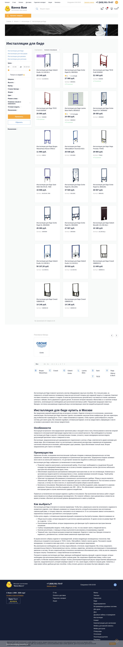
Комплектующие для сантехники (105, 623)
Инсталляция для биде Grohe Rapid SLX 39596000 (103, 109)
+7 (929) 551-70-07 (104, 2)
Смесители (97, 598)
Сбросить (19, 122)
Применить (19, 116)
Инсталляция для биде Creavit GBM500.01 (103, 262)
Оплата (21, 2)
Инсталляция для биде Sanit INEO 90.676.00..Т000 (46, 186)
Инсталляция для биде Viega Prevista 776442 (103, 147)
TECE (98, 376)
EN (45, 364)
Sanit (97, 370)
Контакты (57, 2)
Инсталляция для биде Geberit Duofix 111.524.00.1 (75, 262)
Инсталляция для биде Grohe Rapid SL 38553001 (75, 71)
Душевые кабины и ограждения (104, 615)
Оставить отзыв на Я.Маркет (15, 595)
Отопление (97, 634)
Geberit (70, 370)
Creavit (55, 370)
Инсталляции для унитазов (17, 59)
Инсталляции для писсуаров (17, 53)
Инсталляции (98, 617)
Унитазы (96, 595)
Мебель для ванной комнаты (103, 626)
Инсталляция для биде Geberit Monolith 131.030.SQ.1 (103, 224)
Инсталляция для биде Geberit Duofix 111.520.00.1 (47, 71)
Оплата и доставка (59, 595)
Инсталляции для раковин (17, 56)
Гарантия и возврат (40, 2)
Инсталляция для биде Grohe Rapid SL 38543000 (75, 224)
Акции (50, 2)
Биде (95, 601)
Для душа (97, 609)
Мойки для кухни (99, 628)
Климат (96, 620)
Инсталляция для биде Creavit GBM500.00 (47, 300)
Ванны (96, 592)
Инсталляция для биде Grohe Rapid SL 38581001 (103, 186)
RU (48, 364)
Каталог (7, 2)
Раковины (97, 639)
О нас (14, 2)
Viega (112, 370)
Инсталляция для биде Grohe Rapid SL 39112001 (75, 186)
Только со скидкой (15, 75)
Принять (112, 643)
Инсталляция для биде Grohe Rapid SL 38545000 (47, 224)
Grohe (42, 353)
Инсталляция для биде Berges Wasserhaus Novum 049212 (47, 147)
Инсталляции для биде (16, 51)
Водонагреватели (99, 603)
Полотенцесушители (101, 637)
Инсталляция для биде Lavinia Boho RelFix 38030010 (75, 109)
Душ (95, 612)
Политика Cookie (24, 645)
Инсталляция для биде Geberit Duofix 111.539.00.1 (47, 262)
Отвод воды (98, 631)
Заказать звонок (89, 2)
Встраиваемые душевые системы (105, 606)
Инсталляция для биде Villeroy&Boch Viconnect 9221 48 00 (74, 148)
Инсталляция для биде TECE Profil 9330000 (47, 109)
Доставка (28, 2)
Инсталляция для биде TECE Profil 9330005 (103, 71)
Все (37, 364)
